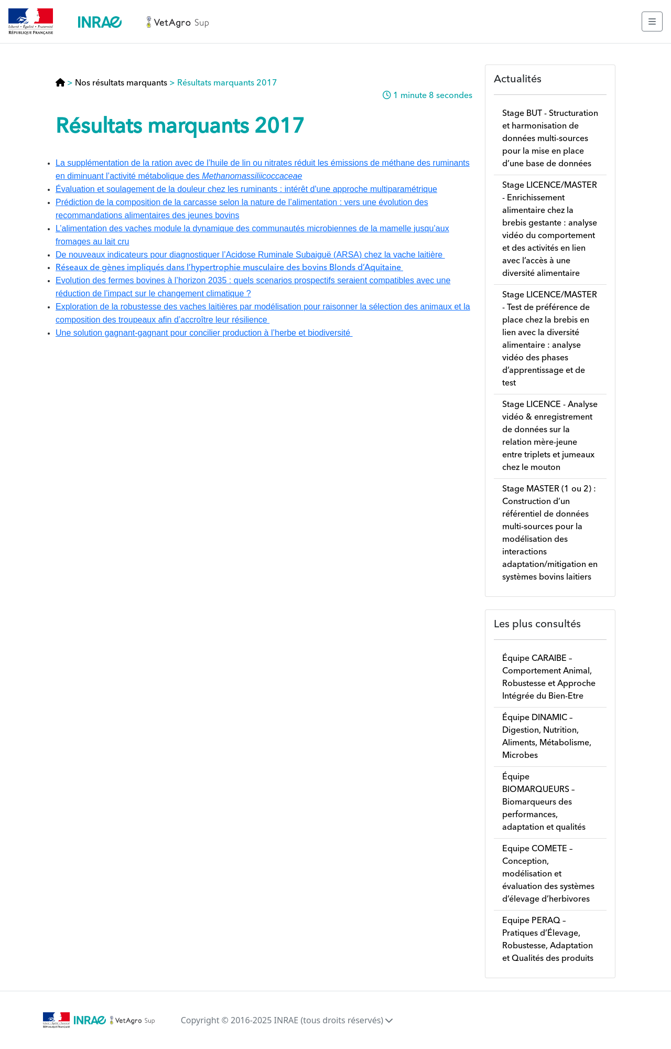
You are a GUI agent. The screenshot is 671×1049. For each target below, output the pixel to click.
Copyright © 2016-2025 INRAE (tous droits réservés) (287, 1020)
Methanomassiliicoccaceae (252, 176)
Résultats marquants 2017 (227, 83)
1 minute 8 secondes (432, 96)
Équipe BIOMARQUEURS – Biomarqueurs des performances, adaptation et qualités (544, 802)
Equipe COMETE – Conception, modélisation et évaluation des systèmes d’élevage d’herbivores (548, 874)
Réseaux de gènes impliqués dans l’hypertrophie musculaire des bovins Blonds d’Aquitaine (229, 268)
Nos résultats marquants (121, 83)
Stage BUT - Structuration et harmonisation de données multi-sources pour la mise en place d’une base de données (550, 139)
